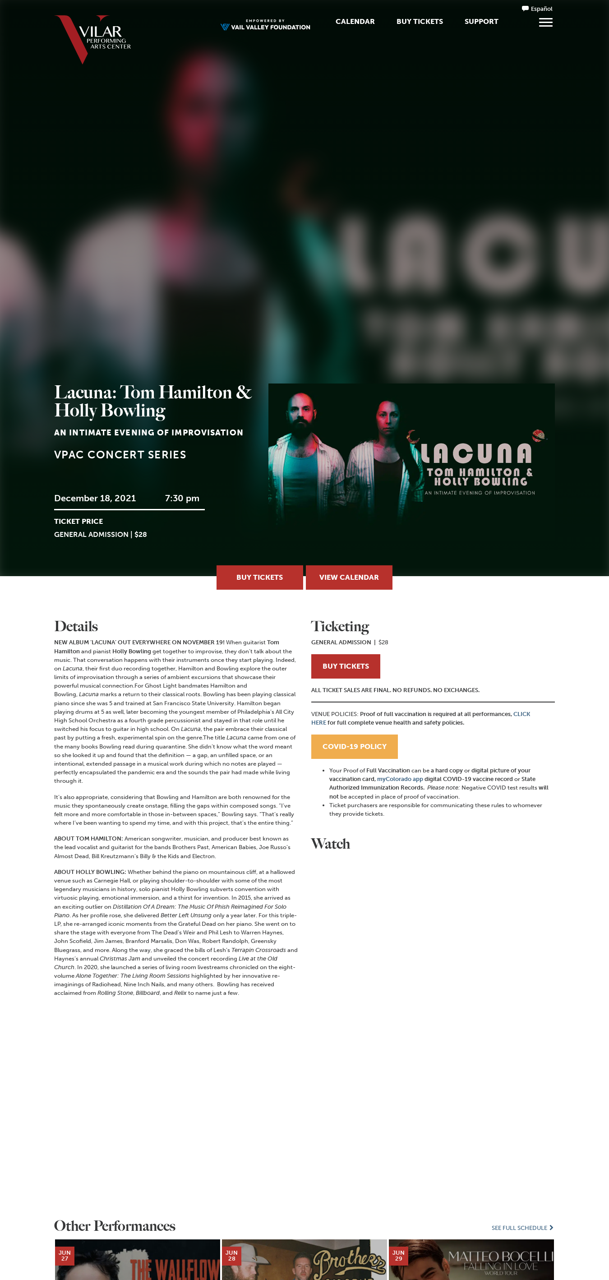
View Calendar (349, 577)
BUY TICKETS (346, 666)
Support (481, 21)
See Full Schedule (523, 1228)
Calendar (355, 21)
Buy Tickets (420, 21)
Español (542, 8)
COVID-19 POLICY (355, 746)
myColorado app (400, 779)
